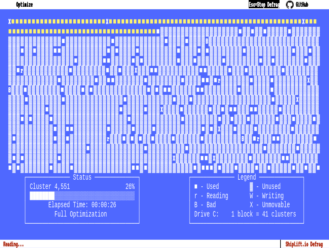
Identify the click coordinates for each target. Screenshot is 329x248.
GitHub (297, 4)
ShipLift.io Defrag (304, 244)
